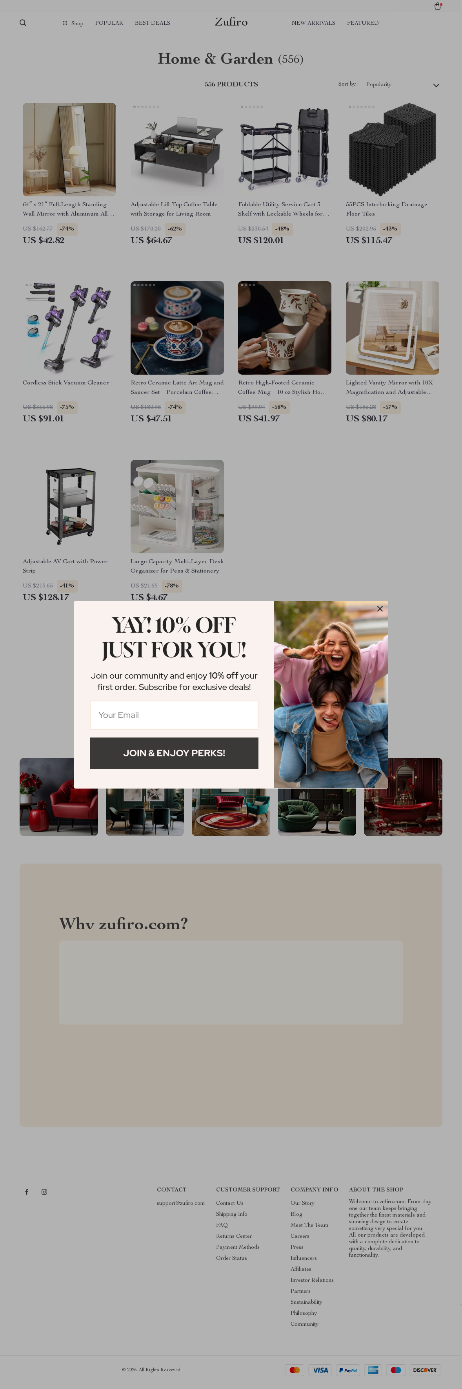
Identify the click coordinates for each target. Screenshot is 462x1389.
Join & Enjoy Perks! (174, 753)
